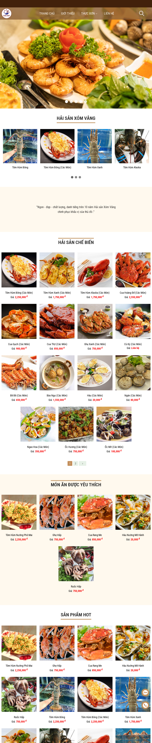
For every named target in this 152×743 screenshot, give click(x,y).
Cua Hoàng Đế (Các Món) (133, 260)
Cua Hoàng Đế (133, 477)
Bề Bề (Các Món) (19, 298)
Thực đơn (89, 13)
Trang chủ (47, 13)
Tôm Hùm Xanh (95, 167)
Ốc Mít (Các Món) (114, 317)
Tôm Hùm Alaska (132, 167)
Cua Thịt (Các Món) (57, 279)
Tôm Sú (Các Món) (95, 562)
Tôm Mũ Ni (38, 600)
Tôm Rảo (133, 562)
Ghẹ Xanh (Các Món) (95, 279)
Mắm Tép (57, 581)
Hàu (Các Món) (95, 298)
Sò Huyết (114, 600)
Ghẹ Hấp (57, 373)
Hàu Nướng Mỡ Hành (133, 373)
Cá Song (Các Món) (133, 543)
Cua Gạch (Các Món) (19, 279)
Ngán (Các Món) (133, 298)
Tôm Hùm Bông (20, 167)
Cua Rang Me (95, 373)
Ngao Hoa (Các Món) (38, 317)
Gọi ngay (21, 730)
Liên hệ (109, 13)
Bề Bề (19, 581)
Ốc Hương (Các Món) (76, 317)
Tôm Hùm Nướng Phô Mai (19, 373)
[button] (66, 101)
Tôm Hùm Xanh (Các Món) (57, 260)
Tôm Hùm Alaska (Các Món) (95, 260)
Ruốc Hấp (76, 392)
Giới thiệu (68, 13)
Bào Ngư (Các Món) (57, 298)
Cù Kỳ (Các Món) (133, 279)
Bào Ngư (57, 562)
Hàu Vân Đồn (19, 543)
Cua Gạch (76, 496)
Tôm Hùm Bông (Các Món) (57, 167)
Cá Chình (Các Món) (95, 581)
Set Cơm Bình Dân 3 (19, 562)
